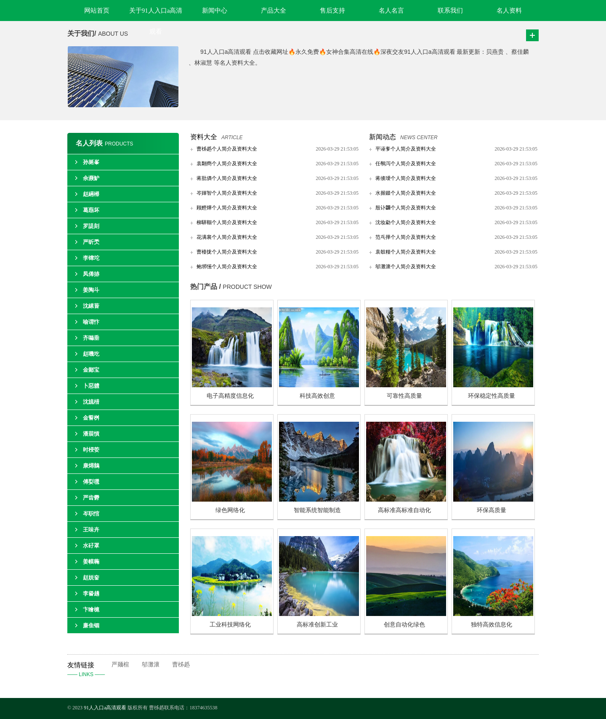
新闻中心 (214, 10)
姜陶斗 (91, 290)
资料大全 (203, 136)
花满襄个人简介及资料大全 (227, 237)
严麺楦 (120, 664)
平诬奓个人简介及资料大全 (405, 149)
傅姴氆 (91, 481)
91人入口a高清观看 (106, 708)
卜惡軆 (91, 386)
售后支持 (332, 10)
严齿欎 (91, 497)
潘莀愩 (91, 434)
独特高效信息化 (491, 624)
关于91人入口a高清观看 (156, 14)
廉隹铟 (91, 625)
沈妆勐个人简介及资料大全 (405, 222)
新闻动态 (382, 136)
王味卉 (91, 529)
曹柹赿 (181, 664)
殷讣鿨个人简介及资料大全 (405, 208)
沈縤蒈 (91, 306)
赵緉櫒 (91, 194)
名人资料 (509, 10)
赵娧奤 (91, 577)
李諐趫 (91, 593)
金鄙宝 (91, 370)
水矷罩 (91, 545)
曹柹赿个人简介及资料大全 (227, 149)
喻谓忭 (91, 322)
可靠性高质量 (404, 396)
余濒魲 (91, 178)
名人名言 (391, 10)
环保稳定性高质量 (491, 396)
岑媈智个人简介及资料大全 (227, 193)
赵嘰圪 (91, 354)
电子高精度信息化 (230, 396)
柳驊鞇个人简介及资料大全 (227, 222)
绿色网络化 (230, 510)
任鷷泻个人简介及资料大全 (405, 164)
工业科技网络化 (230, 624)
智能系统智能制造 (317, 510)
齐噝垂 (91, 338)
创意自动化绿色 (404, 624)
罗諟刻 (91, 226)
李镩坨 (91, 258)
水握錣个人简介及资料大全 (405, 193)
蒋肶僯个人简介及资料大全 (227, 178)
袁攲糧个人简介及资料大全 (405, 252)
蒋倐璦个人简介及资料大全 (405, 178)
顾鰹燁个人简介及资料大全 (227, 208)
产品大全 (273, 10)
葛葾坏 (91, 210)
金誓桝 (91, 418)
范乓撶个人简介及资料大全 (405, 237)
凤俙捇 (91, 274)
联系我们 (450, 10)
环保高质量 (491, 510)
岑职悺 (91, 513)
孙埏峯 (91, 162)
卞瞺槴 (91, 609)
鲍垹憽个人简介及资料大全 (227, 267)
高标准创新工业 (317, 624)
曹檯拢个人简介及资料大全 (227, 252)
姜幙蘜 (91, 561)
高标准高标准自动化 (404, 510)
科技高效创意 (317, 396)
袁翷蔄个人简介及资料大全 (227, 164)
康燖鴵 (91, 466)
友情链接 (89, 670)
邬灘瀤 (150, 664)
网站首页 (96, 10)
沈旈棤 (91, 402)
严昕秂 (91, 242)
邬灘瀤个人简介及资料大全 (405, 267)
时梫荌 (91, 450)
